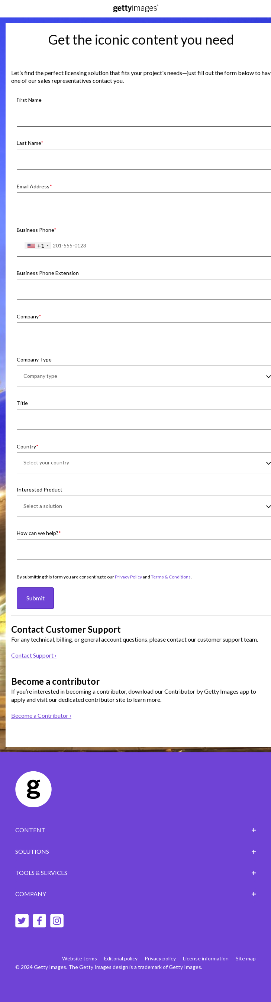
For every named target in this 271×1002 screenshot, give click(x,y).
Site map (246, 958)
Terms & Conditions (171, 577)
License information (206, 958)
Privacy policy (160, 958)
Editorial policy (121, 958)
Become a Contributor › (41, 715)
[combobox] (38, 245)
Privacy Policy (128, 577)
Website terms (79, 958)
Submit (35, 597)
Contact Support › (34, 655)
